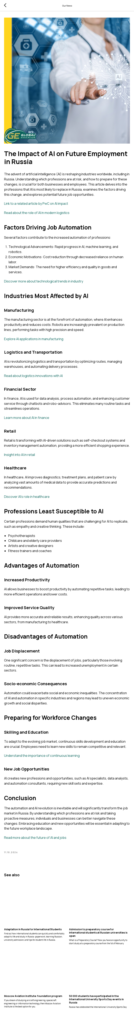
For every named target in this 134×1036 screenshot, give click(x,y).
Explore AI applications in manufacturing (33, 341)
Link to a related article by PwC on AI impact (36, 205)
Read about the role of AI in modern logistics (36, 215)
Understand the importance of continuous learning (42, 757)
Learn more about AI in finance (26, 419)
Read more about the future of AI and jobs (35, 839)
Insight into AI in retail (19, 456)
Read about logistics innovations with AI (33, 377)
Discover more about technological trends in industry (43, 283)
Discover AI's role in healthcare (27, 498)
